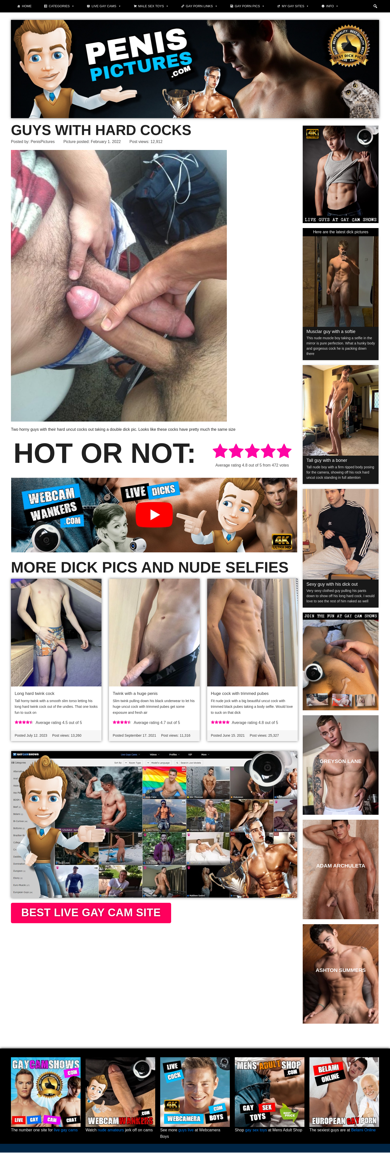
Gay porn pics (250, 6)
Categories (61, 6)
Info (332, 6)
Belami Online (364, 1130)
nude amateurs (111, 1130)
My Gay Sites (295, 6)
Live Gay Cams (106, 6)
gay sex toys (256, 1130)
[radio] (220, 451)
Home (27, 6)
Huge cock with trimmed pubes (240, 693)
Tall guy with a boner (326, 460)
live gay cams (66, 1130)
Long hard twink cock (34, 693)
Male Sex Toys (153, 6)
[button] (375, 6)
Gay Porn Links (202, 6)
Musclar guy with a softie (330, 331)
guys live (186, 1130)
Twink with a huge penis (135, 693)
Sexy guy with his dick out (332, 584)
